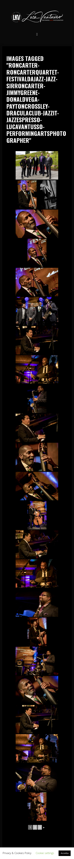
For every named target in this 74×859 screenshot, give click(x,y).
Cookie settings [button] (45, 853)
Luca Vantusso (37, 17)
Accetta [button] (64, 853)
